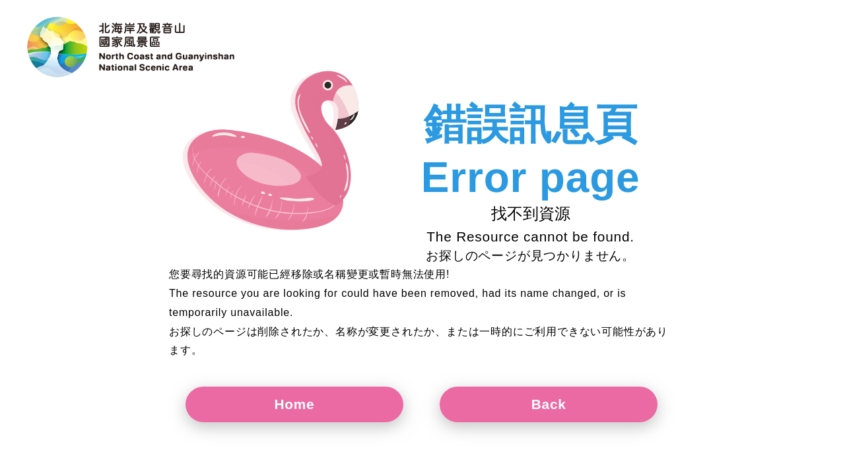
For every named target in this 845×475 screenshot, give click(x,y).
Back (548, 404)
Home (295, 404)
